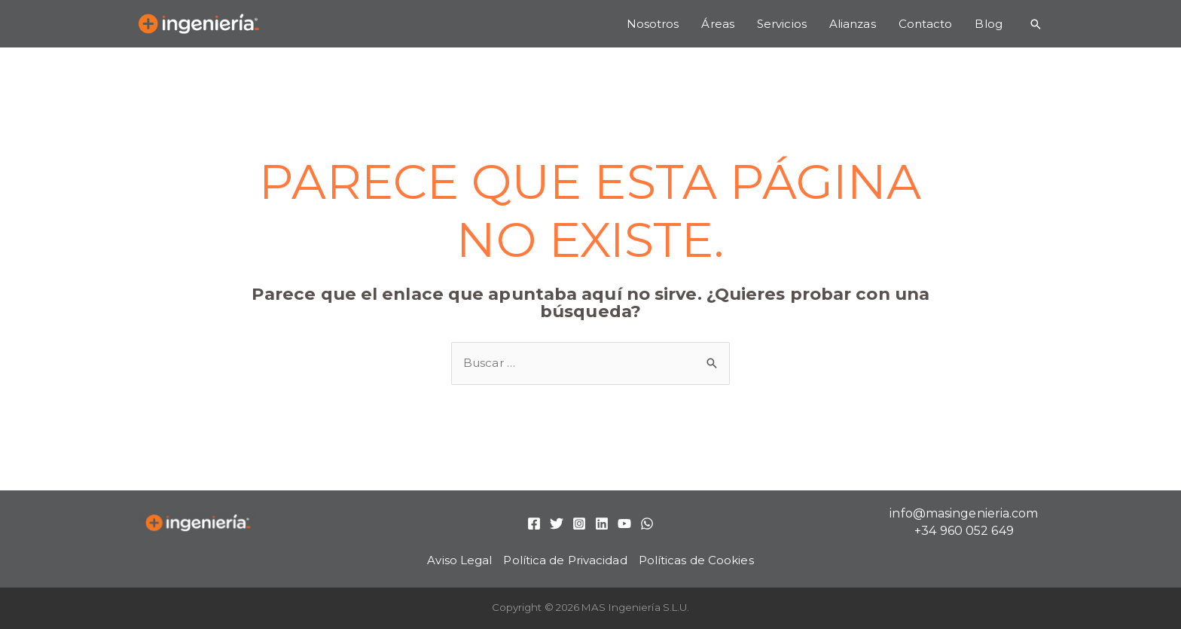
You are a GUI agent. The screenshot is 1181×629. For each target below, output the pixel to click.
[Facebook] (534, 523)
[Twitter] (556, 523)
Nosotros (653, 24)
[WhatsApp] (647, 523)
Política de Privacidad (565, 560)
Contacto (926, 24)
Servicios (782, 24)
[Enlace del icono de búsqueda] (1035, 24)
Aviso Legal (459, 560)
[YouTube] (624, 523)
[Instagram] (579, 523)
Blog (988, 24)
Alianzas (852, 24)
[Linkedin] (602, 523)
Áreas (717, 24)
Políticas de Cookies (696, 560)
